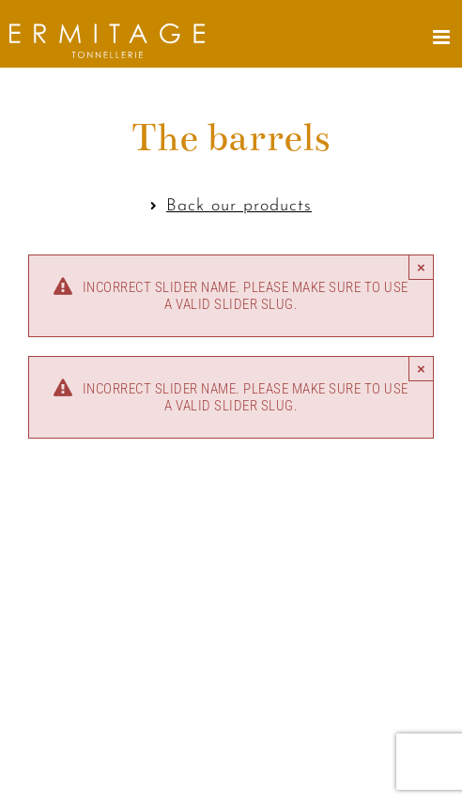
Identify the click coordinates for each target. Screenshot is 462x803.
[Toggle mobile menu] (443, 37)
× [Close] (421, 267)
